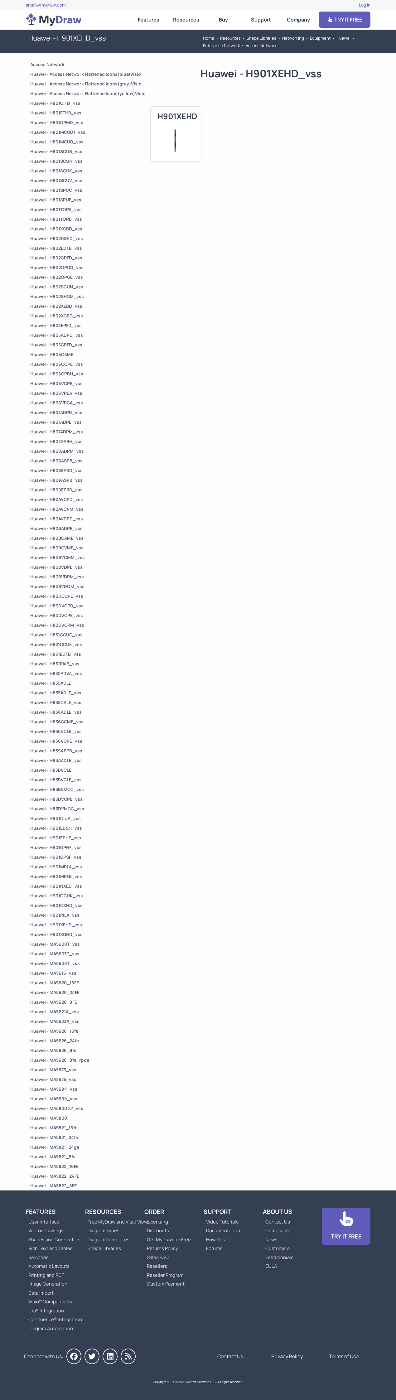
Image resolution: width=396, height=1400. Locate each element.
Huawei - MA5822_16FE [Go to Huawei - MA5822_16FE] (54, 1166)
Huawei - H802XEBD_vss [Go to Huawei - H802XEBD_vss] (56, 306)
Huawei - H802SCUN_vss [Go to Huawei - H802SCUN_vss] (56, 287)
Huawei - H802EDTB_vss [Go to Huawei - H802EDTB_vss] (56, 248)
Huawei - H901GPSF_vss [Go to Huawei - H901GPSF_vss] (55, 857)
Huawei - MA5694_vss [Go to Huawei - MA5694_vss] (53, 1089)
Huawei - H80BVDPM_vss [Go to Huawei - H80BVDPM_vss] (57, 577)
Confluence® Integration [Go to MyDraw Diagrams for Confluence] (55, 1319)
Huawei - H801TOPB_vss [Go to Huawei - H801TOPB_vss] (56, 219)
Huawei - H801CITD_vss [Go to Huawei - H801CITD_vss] (55, 103)
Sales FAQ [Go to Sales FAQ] (158, 1257)
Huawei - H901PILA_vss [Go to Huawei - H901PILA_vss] (55, 915)
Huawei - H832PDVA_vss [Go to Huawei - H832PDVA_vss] (56, 673)
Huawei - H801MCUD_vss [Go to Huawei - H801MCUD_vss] (57, 142)
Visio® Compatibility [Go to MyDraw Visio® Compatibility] (50, 1301)
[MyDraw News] (128, 1356)
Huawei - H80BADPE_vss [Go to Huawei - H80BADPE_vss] (56, 528)
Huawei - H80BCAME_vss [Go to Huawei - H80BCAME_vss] (57, 538)
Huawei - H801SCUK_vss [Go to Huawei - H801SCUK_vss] (56, 171)
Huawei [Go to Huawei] (343, 38)
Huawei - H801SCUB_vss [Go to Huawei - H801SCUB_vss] (56, 151)
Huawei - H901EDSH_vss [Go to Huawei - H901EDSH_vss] (56, 828)
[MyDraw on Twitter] (92, 1356)
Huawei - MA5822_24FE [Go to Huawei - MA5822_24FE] (54, 1176)
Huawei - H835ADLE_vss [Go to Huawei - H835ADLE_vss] (55, 693)
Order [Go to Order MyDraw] (154, 1212)
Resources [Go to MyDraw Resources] (186, 19)
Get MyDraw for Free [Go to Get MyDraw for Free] (169, 1239)
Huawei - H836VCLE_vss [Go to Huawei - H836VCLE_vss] (56, 731)
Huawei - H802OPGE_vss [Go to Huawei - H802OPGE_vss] (56, 277)
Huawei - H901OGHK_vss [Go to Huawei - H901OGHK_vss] (56, 896)
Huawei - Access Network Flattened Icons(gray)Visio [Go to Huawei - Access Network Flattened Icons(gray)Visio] (86, 84)
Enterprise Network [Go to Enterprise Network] (221, 45)
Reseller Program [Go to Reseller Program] (165, 1275)
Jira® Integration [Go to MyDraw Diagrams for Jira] (46, 1310)
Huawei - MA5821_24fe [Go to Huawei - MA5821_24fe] (54, 1137)
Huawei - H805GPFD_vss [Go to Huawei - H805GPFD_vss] (56, 345)
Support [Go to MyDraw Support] (261, 19)
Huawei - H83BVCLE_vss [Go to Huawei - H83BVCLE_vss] (56, 780)
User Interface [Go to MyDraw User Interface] (43, 1222)
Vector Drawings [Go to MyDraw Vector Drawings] (46, 1230)
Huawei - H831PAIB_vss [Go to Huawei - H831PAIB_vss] (55, 664)
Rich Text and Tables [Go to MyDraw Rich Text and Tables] (50, 1248)
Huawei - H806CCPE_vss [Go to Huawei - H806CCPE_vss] (56, 364)
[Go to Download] (346, 1226)
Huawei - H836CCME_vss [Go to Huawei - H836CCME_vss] (57, 722)
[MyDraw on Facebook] (73, 1356)
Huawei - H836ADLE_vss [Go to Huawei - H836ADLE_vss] (56, 712)
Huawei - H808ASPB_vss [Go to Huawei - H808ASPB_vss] (56, 461)
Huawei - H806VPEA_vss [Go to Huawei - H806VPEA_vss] (56, 393)
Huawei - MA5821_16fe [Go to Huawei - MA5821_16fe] (53, 1128)
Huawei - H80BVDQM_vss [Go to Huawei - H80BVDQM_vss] (57, 586)
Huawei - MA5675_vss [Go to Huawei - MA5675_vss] (53, 1079)
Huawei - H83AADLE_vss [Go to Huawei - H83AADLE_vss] (56, 760)
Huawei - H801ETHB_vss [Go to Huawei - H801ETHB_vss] (55, 113)
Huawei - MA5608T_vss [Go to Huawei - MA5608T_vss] (55, 963)
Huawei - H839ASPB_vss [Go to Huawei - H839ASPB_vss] (56, 751)
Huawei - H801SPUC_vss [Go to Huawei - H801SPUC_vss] (56, 190)
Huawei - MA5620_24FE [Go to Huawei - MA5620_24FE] (55, 992)
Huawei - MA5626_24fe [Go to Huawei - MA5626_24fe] (54, 1041)
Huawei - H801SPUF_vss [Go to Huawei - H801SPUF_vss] (55, 200)
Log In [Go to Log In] (364, 5)
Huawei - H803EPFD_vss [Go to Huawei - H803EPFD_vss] (56, 325)
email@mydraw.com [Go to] (46, 5)
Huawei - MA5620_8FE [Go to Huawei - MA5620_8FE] (53, 1002)
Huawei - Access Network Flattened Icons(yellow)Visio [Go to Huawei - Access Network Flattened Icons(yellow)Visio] (88, 93)
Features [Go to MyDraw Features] (148, 19)
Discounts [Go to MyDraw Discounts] (158, 1230)
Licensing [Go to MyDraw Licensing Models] (157, 1222)
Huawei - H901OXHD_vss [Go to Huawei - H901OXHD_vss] (56, 905)
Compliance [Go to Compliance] (278, 1230)
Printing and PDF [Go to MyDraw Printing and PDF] (46, 1275)
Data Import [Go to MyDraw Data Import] (41, 1293)
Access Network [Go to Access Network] (261, 45)
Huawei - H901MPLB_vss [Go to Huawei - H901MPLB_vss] (56, 876)
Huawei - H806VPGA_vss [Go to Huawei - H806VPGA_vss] (56, 403)
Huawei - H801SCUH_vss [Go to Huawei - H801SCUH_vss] (56, 161)
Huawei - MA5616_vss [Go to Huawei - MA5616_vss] (53, 973)
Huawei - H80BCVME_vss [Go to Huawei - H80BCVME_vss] (57, 548)
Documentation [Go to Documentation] (223, 1230)
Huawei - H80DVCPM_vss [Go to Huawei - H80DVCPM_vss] (57, 625)
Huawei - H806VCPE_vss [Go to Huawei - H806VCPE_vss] (56, 383)
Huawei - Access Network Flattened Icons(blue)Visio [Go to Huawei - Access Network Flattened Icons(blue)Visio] (85, 74)
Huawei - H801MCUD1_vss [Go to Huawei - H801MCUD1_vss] (57, 132)
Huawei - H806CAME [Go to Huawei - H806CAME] (51, 354)
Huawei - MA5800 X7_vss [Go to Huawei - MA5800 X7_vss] (56, 1108)
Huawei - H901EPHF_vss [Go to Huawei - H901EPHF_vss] (55, 838)
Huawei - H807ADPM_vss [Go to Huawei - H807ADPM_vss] (56, 432)
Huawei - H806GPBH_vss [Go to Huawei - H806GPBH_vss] (56, 374)
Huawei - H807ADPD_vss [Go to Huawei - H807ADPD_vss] (56, 412)
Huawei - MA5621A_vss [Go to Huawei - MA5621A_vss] (54, 1012)
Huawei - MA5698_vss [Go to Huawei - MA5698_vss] (53, 1099)
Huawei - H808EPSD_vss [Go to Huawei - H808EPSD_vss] (56, 470)
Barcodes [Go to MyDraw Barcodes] (38, 1257)
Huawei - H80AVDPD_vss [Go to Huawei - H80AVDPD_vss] (56, 519)
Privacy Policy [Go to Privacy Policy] (287, 1356)
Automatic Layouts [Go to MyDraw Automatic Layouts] (49, 1266)
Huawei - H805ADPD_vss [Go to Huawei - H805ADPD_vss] (56, 335)
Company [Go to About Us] (298, 19)
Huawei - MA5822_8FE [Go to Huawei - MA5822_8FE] (53, 1186)
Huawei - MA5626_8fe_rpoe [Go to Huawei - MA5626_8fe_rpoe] (59, 1060)
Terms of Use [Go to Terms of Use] (344, 1356)
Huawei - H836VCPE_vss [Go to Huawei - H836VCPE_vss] (56, 741)
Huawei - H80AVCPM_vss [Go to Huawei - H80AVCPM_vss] (57, 509)
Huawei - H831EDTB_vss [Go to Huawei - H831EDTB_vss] (55, 654)
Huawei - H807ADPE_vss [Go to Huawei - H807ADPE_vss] (56, 422)
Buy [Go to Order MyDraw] (223, 19)
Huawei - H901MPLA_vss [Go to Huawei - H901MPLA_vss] (56, 867)
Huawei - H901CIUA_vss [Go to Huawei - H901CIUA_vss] (55, 818)
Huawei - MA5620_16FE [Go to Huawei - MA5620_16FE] (54, 983)
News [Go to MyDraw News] (271, 1239)
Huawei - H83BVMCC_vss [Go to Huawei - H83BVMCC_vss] (57, 789)
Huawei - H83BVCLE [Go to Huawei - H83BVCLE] (50, 770)
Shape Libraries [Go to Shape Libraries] (261, 38)
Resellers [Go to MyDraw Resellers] (157, 1266)
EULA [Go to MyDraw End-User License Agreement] (271, 1266)
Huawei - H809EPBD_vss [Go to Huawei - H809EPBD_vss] (56, 490)
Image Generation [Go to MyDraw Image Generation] (47, 1284)
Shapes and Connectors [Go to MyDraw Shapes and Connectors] (54, 1239)
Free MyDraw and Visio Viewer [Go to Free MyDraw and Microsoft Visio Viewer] (117, 1222)
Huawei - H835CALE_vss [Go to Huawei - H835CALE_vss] (55, 702)
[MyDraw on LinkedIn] (110, 1356)
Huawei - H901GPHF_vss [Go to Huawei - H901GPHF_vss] (56, 847)
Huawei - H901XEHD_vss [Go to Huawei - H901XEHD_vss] (56, 925)
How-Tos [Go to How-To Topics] (215, 1239)
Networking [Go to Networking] (293, 38)
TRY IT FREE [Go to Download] (344, 19)
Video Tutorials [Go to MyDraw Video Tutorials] (222, 1222)
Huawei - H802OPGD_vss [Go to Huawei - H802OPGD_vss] (57, 267)
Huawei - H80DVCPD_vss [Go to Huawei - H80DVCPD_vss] (57, 606)
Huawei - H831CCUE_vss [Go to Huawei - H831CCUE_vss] (56, 644)
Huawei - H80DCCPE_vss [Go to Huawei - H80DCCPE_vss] (56, 596)
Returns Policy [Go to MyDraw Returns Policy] (162, 1248)
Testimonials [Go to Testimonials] (279, 1257)
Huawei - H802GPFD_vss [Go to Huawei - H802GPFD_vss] (56, 258)
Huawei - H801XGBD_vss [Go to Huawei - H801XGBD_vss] (56, 229)
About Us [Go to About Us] (277, 1212)
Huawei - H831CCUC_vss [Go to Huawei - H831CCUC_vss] (56, 635)
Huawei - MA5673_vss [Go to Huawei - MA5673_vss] (53, 1070)
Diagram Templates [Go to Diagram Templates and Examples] (108, 1239)
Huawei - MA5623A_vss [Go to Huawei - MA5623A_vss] (55, 1021)
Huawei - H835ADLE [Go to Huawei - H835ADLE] (50, 683)
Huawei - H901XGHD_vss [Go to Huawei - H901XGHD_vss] (56, 934)
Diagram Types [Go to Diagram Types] (103, 1230)
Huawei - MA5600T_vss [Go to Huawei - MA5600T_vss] (55, 944)
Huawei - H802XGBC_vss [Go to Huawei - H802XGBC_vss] (56, 316)
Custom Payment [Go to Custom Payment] (166, 1284)
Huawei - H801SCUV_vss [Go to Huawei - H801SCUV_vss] (56, 180)
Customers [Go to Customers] (277, 1248)
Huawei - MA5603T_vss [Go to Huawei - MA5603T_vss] (55, 954)
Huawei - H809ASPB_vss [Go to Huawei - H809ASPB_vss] (56, 480)
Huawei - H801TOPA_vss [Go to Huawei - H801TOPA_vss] (56, 209)
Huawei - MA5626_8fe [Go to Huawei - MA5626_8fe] (53, 1050)
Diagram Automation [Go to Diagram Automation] (50, 1328)
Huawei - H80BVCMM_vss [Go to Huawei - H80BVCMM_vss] (57, 557)
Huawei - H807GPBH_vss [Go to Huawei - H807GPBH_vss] (56, 441)
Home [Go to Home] (208, 38)
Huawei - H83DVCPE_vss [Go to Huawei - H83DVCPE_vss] (56, 799)
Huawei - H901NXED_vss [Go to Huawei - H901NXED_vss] (56, 886)
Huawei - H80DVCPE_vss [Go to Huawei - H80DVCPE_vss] (56, 615)
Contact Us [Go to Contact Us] (277, 1222)
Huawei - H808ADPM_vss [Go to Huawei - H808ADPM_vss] (57, 451)
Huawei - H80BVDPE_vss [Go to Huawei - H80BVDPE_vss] (56, 567)
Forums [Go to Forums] (214, 1248)
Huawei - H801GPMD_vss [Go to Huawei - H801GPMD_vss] (56, 122)
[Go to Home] (53, 19)
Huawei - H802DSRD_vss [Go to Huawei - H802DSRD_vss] (56, 238)
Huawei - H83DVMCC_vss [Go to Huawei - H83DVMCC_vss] (57, 809)
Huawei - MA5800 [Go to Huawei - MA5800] (48, 1118)
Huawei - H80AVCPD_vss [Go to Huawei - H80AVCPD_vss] (56, 499)
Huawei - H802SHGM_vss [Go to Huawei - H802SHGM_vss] (57, 296)
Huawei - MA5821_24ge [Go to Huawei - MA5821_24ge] (54, 1147)
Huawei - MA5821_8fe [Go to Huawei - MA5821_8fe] (52, 1157)
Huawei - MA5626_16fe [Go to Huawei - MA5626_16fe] (54, 1031)
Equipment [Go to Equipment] (320, 38)
